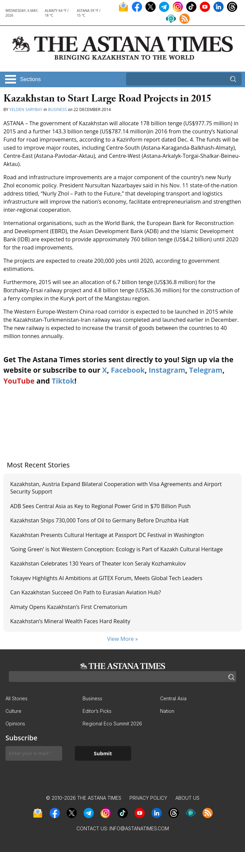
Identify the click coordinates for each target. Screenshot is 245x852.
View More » (122, 639)
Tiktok (63, 381)
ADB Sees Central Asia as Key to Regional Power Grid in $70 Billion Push (100, 506)
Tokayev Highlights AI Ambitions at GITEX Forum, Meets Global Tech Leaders (106, 578)
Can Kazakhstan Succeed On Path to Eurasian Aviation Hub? (85, 592)
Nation (167, 711)
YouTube (19, 381)
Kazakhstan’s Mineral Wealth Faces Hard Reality (71, 621)
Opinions (15, 723)
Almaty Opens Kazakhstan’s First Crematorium (68, 607)
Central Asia (173, 698)
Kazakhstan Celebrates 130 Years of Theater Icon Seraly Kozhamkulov (98, 563)
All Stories (16, 698)
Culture (13, 711)
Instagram (166, 370)
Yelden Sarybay (26, 109)
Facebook (128, 370)
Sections (30, 79)
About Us (187, 798)
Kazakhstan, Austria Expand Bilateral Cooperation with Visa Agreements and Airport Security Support (116, 487)
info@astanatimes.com (139, 828)
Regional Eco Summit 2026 (112, 723)
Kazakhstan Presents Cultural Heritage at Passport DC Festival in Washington (107, 535)
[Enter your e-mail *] (33, 753)
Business (57, 109)
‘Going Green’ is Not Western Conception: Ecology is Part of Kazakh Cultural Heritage (117, 549)
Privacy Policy (148, 798)
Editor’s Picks (97, 711)
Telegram (206, 370)
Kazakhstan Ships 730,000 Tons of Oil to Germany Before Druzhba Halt (99, 520)
